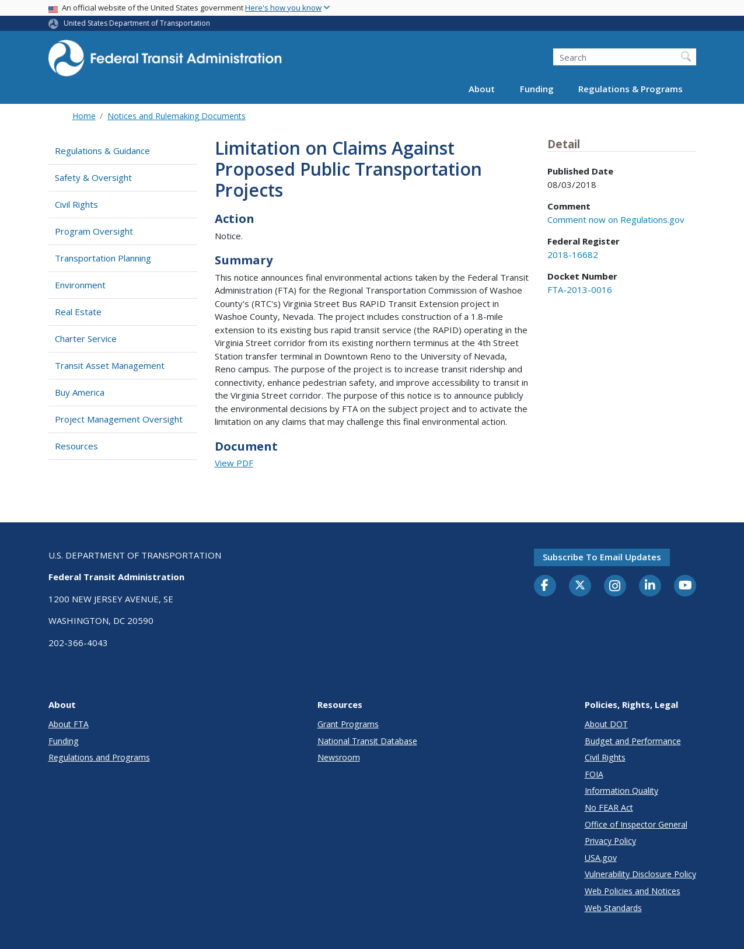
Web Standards (613, 907)
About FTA (68, 724)
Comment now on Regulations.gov (615, 219)
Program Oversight (94, 231)
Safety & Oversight (93, 177)
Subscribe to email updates (602, 557)
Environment (80, 285)
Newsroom (338, 757)
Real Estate (78, 312)
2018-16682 (572, 254)
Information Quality (621, 790)
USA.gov (601, 857)
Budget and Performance (633, 740)
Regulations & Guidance (102, 150)
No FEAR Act (609, 807)
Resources (76, 446)
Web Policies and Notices (632, 890)
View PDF (234, 463)
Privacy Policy (610, 840)
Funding (537, 89)
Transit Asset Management (110, 365)
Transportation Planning (103, 258)
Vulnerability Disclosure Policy (640, 874)
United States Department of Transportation (137, 23)
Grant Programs (348, 724)
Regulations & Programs (630, 89)
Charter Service (86, 338)
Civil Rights (76, 204)
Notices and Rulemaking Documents (176, 115)
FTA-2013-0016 (579, 289)
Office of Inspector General (636, 824)
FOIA (594, 774)
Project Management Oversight (119, 419)
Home (84, 115)
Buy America (79, 392)
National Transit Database (367, 740)
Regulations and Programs (99, 757)
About (482, 89)
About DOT (606, 724)
